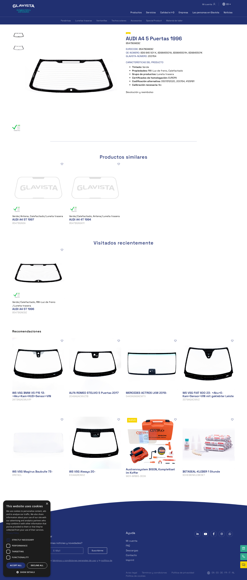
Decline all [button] (37, 565)
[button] (26, 572)
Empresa (183, 12)
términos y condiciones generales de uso (74, 560)
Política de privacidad (183, 572)
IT (229, 572)
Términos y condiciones (154, 572)
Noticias (228, 12)
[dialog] (26, 538)
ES (217, 572)
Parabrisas (66, 20)
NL (233, 572)
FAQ (128, 545)
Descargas (132, 550)
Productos (136, 12)
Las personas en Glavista (205, 12)
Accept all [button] (16, 565)
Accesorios (136, 20)
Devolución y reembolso (139, 92)
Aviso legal (131, 572)
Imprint (130, 560)
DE (221, 572)
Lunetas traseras (83, 20)
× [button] (47, 504)
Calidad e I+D (167, 12)
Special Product (154, 20)
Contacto (131, 555)
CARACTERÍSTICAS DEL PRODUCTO (144, 62)
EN (213, 572)
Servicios (151, 12)
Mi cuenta (131, 540)
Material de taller (174, 20)
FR (225, 572)
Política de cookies (135, 575)
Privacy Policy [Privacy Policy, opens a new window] (12, 533)
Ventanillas (101, 20)
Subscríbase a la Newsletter (32, 536)
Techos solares (119, 20)
